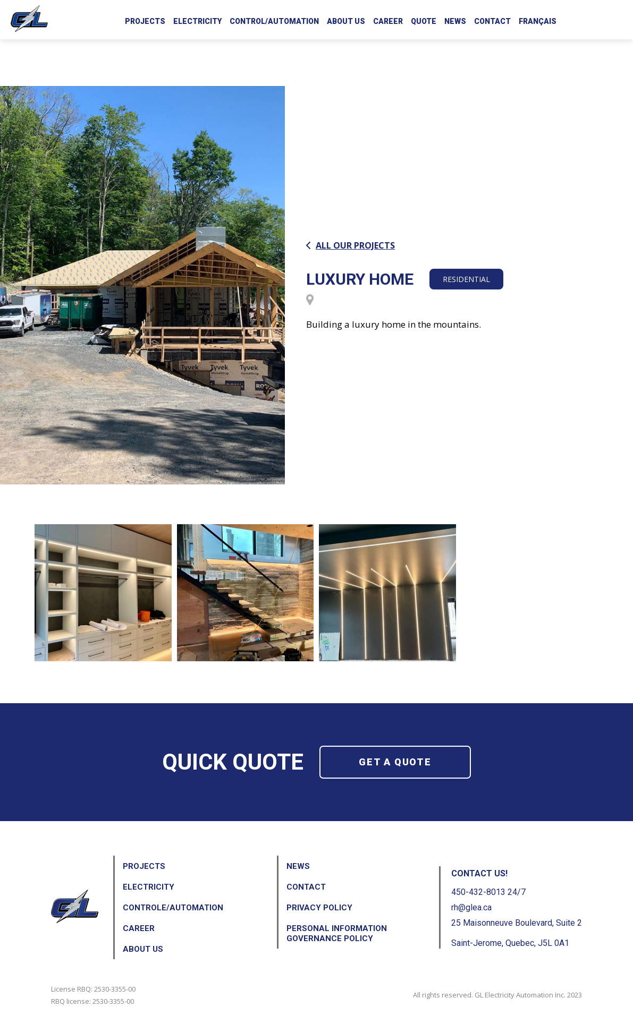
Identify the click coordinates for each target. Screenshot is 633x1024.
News (455, 21)
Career (388, 21)
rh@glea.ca (471, 907)
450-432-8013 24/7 (488, 892)
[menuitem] (537, 19)
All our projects (350, 245)
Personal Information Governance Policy (336, 933)
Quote (423, 21)
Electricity (197, 21)
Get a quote (395, 761)
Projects (145, 21)
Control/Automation (274, 21)
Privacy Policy (319, 907)
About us (346, 21)
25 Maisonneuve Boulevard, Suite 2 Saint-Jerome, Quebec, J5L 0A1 (516, 933)
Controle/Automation (173, 907)
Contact (492, 21)
